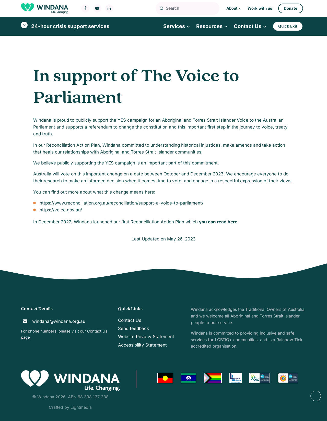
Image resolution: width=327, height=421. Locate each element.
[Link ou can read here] (218, 221)
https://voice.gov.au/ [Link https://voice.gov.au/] (61, 209)
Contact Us (97, 331)
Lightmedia (81, 407)
